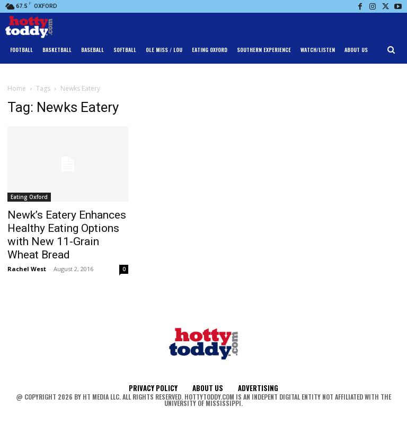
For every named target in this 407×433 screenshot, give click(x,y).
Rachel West (26, 269)
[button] (391, 50)
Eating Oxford (29, 197)
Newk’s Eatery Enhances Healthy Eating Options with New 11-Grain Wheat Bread (66, 235)
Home (16, 88)
